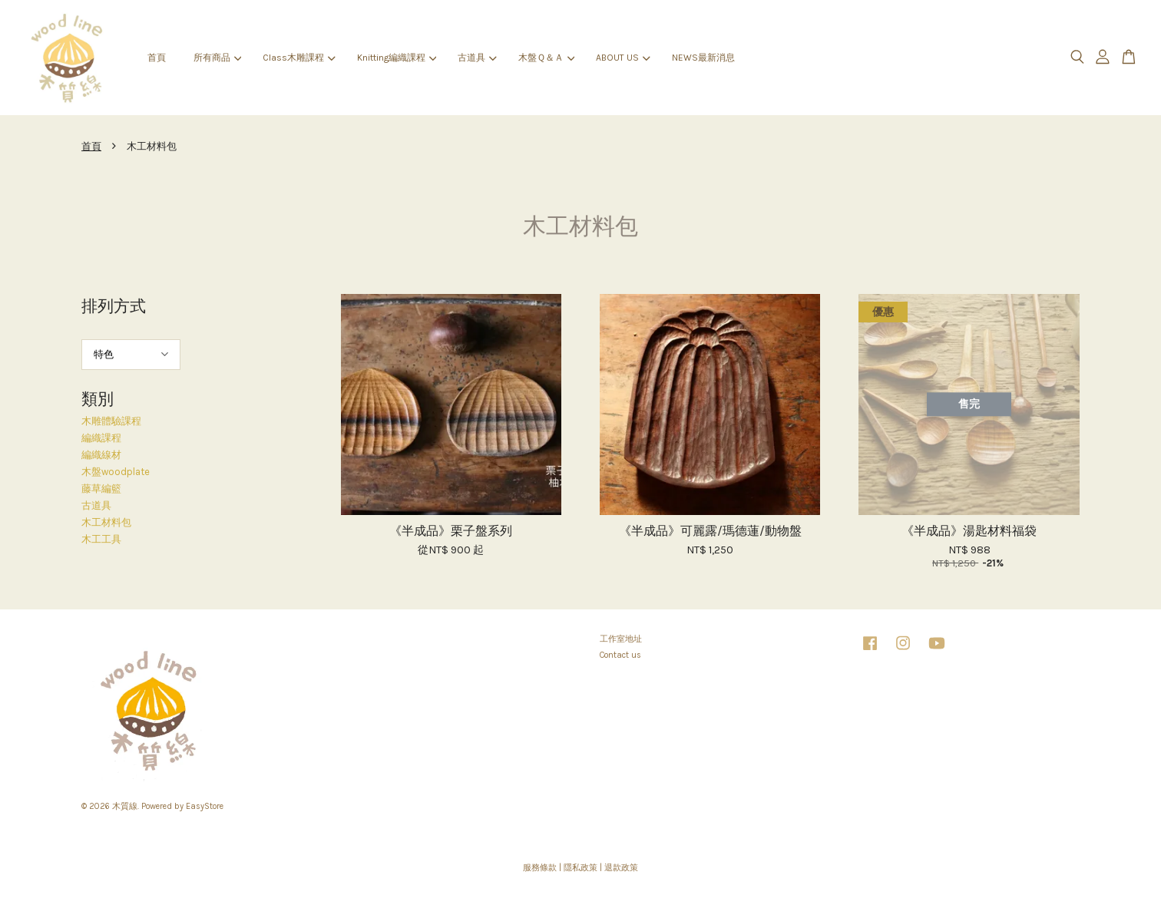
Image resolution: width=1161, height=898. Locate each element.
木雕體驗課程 (111, 421)
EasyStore (204, 806)
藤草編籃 (101, 488)
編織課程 (101, 438)
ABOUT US (623, 57)
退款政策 (621, 868)
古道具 (477, 57)
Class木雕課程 (299, 57)
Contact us (620, 655)
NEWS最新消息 (703, 57)
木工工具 (101, 539)
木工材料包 (106, 522)
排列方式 (113, 306)
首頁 (156, 57)
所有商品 (217, 57)
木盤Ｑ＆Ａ (546, 57)
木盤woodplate (115, 471)
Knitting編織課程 (396, 57)
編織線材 (101, 455)
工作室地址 (621, 639)
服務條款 (540, 868)
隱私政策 (580, 868)
